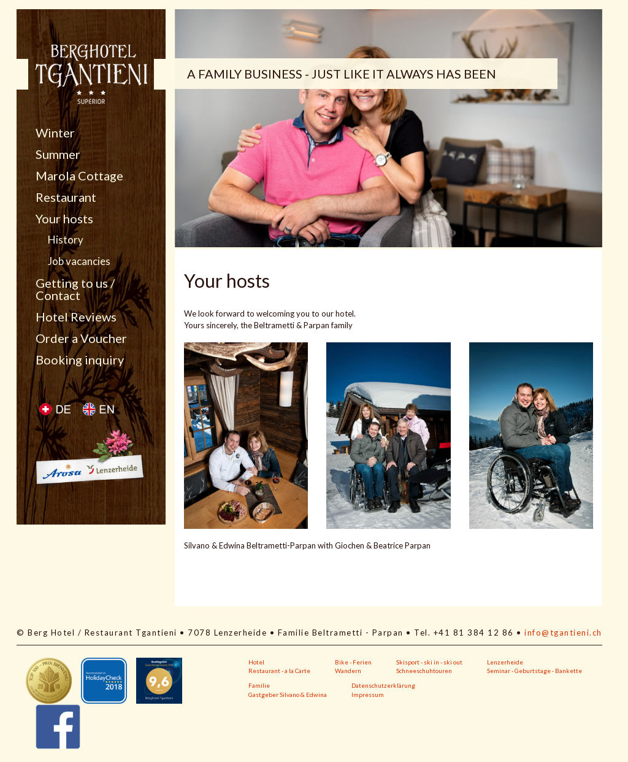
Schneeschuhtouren (424, 670)
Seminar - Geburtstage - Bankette (534, 670)
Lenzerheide (505, 662)
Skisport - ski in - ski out (429, 662)
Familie (259, 685)
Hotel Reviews (76, 316)
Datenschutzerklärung (383, 685)
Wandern (348, 670)
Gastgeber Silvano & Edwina (287, 694)
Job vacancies (79, 261)
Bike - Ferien (353, 662)
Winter (55, 132)
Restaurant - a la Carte (279, 670)
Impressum (367, 694)
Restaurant (66, 197)
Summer (58, 154)
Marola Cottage (79, 175)
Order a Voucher (81, 338)
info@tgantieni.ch (563, 632)
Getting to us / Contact (75, 289)
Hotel (256, 662)
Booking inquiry (80, 359)
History (65, 240)
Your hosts (64, 218)
